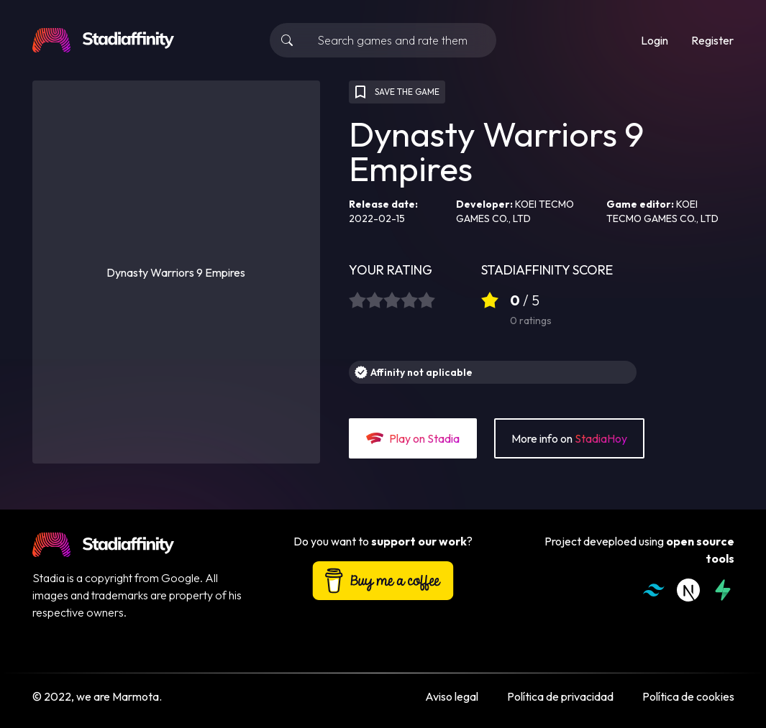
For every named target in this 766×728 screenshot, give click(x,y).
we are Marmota (117, 696)
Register (712, 40)
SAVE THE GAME (395, 92)
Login (654, 40)
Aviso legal (451, 696)
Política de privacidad (560, 696)
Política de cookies (688, 696)
